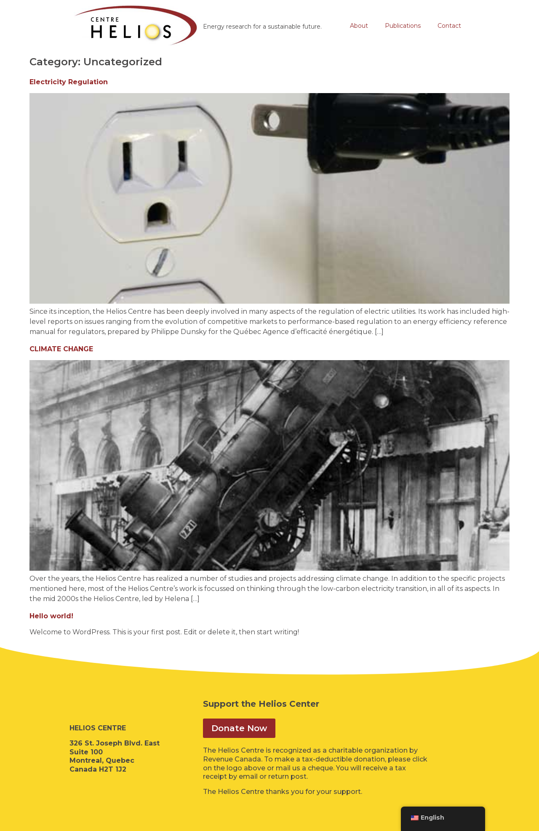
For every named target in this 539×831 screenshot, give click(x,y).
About (359, 25)
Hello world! (51, 616)
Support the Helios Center (261, 704)
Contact (449, 25)
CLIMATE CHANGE (61, 349)
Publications (403, 25)
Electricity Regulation (68, 82)
